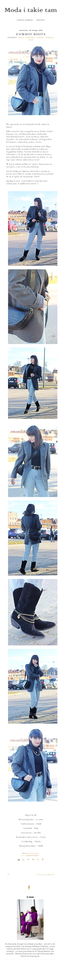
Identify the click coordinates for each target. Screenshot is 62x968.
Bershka (30, 37)
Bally (21, 37)
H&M (31, 40)
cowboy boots (31, 34)
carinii (40, 37)
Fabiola (49, 37)
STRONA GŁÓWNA (25, 20)
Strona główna (44, 875)
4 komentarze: (30, 855)
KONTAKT (41, 20)
